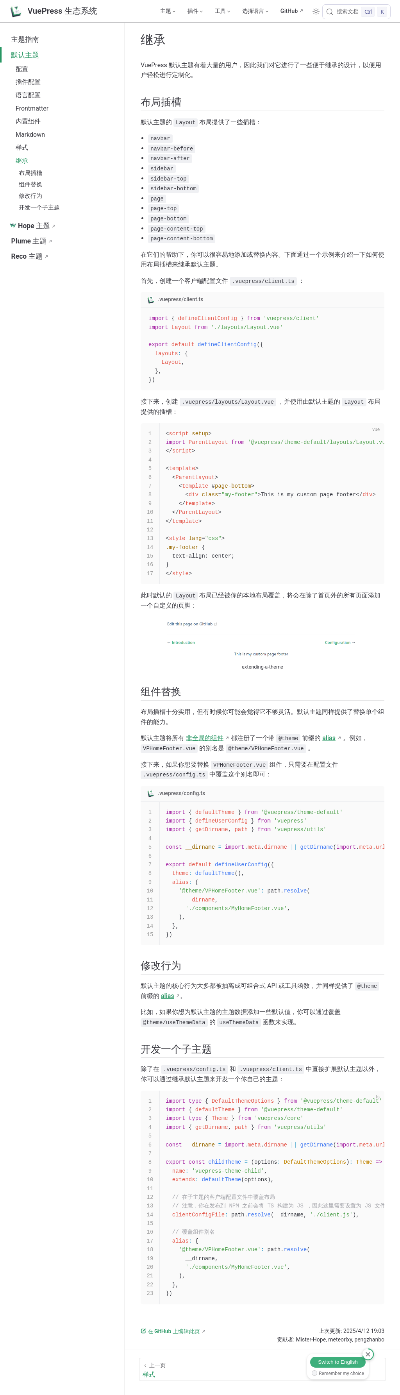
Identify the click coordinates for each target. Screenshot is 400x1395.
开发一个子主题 (39, 207)
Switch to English (338, 1362)
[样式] (262, 1369)
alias (329, 738)
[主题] (168, 11)
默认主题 (25, 55)
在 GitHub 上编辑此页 (170, 1331)
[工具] (222, 11)
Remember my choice (341, 1373)
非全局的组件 (204, 738)
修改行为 (30, 195)
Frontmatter (32, 108)
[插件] (195, 11)
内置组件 (28, 121)
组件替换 (30, 184)
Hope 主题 (29, 226)
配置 (22, 69)
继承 (22, 161)
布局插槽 (30, 173)
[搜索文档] (356, 11)
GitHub (289, 11)
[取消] (367, 1354)
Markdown (30, 134)
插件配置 (28, 82)
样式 (22, 147)
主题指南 (25, 39)
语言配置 (28, 95)
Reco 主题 (26, 256)
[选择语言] (255, 11)
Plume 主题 (28, 241)
